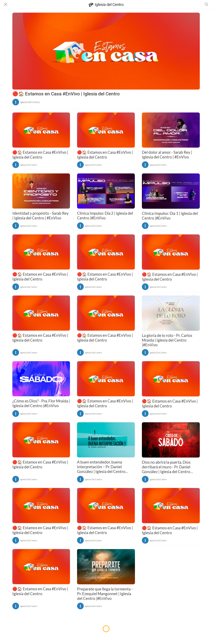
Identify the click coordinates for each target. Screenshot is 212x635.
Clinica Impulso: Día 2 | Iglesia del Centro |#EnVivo (105, 215)
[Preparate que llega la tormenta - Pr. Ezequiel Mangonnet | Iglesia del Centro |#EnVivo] (106, 566)
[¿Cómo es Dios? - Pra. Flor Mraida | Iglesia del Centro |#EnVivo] (41, 378)
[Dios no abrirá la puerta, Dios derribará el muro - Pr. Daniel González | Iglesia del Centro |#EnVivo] (171, 440)
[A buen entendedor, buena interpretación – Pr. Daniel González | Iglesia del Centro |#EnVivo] (106, 439)
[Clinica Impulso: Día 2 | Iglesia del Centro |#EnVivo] (106, 191)
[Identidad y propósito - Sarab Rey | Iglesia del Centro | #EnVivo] (41, 191)
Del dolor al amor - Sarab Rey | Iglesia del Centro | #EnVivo (167, 154)
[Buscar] (206, 4)
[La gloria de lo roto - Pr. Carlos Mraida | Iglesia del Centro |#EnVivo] (171, 313)
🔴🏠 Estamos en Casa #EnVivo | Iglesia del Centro (66, 94)
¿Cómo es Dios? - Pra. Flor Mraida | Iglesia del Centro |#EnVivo (41, 403)
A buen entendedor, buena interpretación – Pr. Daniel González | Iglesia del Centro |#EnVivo (101, 467)
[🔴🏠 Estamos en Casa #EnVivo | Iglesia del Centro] (106, 51)
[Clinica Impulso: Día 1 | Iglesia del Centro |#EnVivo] (171, 191)
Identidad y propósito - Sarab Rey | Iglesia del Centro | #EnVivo (40, 215)
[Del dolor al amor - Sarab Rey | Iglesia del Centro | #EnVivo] (171, 130)
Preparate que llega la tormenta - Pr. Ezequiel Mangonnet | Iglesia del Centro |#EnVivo (105, 594)
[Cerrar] (5, 4)
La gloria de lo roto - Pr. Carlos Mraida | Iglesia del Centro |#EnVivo (167, 340)
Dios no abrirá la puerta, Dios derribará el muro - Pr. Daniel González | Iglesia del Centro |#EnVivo (166, 467)
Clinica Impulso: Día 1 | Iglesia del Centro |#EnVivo (170, 215)
